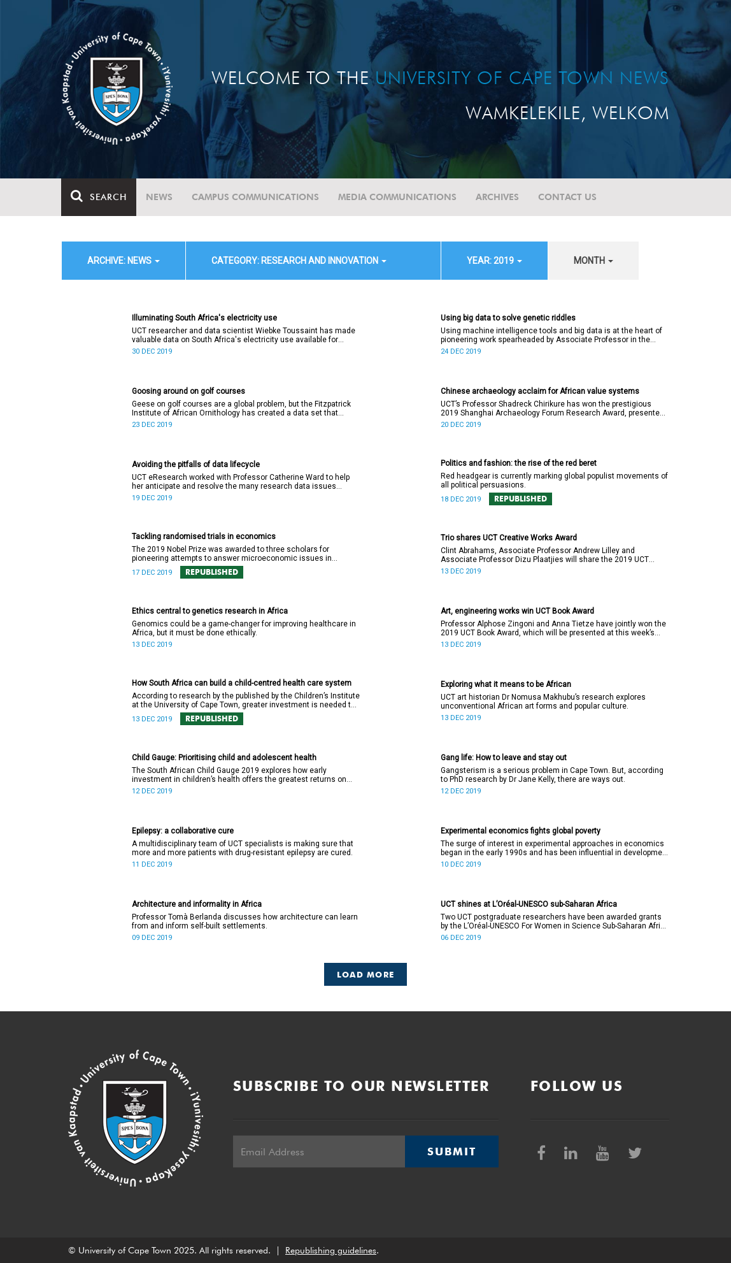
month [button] (593, 261)
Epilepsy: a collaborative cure (183, 830)
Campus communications (256, 197)
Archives (498, 197)
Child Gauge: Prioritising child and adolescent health (224, 757)
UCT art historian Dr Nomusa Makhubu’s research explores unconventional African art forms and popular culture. (543, 702)
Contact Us (568, 197)
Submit (451, 1151)
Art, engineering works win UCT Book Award (517, 611)
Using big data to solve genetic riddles (508, 318)
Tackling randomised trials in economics (204, 536)
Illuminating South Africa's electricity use (204, 318)
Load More (366, 974)
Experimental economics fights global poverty (520, 830)
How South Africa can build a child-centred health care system (241, 683)
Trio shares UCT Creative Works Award (509, 537)
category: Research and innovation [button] (299, 261)
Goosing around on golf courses (188, 391)
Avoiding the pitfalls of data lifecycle (196, 464)
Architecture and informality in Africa (197, 904)
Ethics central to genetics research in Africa (210, 611)
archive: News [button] (123, 261)
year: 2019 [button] (494, 261)
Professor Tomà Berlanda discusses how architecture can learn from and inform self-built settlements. (245, 921)
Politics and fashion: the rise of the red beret (519, 463)
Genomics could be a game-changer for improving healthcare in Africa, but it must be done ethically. (244, 628)
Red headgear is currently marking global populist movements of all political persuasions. (554, 480)
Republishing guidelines (330, 1250)
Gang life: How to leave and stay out (504, 757)
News (159, 197)
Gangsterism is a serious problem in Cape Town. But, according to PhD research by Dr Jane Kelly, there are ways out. (552, 775)
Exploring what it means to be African (506, 684)
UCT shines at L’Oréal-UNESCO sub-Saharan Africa (529, 904)
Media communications (398, 197)
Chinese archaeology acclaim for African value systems (540, 391)
